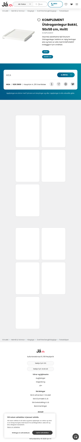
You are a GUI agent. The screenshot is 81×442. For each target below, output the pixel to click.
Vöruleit (5, 11)
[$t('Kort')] (71, 4)
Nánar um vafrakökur (13, 427)
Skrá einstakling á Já (40, 402)
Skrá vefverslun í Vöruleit (40, 395)
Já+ (40, 385)
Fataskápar (64, 11)
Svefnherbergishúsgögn (47, 11)
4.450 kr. (64, 75)
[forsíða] (7, 4)
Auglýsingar (40, 378)
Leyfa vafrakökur (42, 433)
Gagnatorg (40, 382)
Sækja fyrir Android (40, 369)
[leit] (40, 4)
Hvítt (46, 52)
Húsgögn (30, 11)
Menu (77, 4)
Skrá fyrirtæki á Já (40, 398)
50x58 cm (47, 57)
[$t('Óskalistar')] (66, 4)
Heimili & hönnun (18, 11)
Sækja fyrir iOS (40, 363)
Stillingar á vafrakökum (21, 433)
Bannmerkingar (40, 406)
